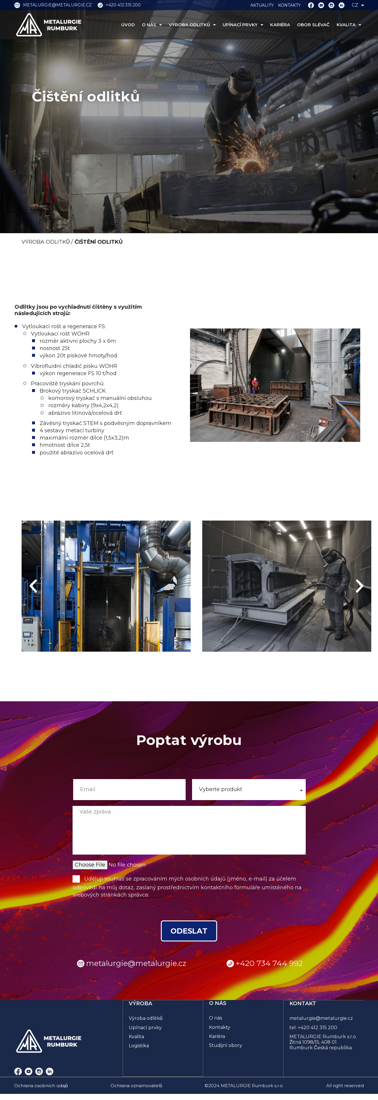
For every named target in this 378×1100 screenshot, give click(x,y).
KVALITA (349, 24)
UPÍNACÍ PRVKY (243, 24)
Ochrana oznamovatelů (136, 1086)
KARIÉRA (280, 24)
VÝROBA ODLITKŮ (192, 24)
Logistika (139, 1045)
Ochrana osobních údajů (41, 1086)
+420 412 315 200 (317, 1027)
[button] (33, 586)
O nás (215, 1018)
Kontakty (219, 1027)
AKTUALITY (262, 5)
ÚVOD (128, 24)
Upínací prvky (145, 1027)
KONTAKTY (289, 5)
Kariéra (217, 1036)
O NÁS (152, 24)
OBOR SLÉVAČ (313, 24)
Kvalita (136, 1036)
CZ (358, 5)
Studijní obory (225, 1045)
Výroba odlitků (146, 1018)
